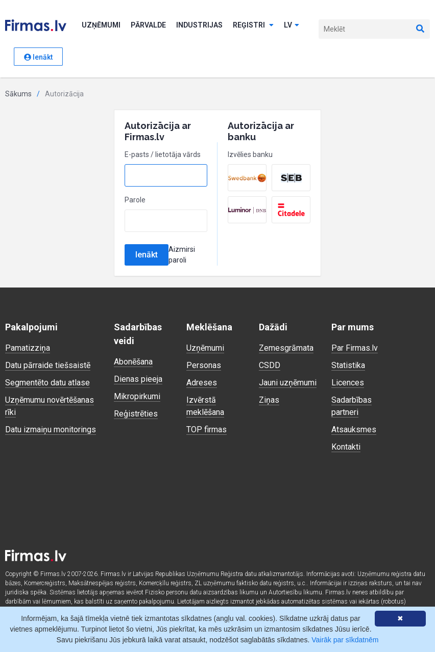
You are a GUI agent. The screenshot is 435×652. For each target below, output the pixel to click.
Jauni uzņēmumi (288, 382)
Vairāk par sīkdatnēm (344, 640)
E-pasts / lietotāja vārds (163, 154)
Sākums (18, 94)
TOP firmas (206, 429)
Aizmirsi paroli (181, 254)
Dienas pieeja (138, 379)
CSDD (269, 365)
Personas (203, 365)
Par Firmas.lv (354, 348)
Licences (347, 382)
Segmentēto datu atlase (47, 382)
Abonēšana (133, 362)
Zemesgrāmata (286, 348)
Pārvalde (148, 25)
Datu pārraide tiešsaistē (47, 365)
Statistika (348, 365)
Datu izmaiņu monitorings (50, 429)
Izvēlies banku (250, 154)
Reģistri (253, 25)
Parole (135, 200)
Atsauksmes (353, 429)
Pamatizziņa (27, 348)
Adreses (201, 382)
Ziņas (269, 400)
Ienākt (38, 57)
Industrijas (199, 25)
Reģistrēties (136, 414)
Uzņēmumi (101, 25)
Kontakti (345, 447)
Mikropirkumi (137, 396)
